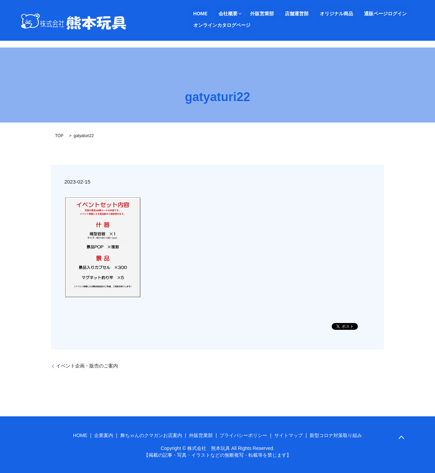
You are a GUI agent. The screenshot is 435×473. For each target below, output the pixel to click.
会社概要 (218, 13)
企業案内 (103, 435)
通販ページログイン (354, 13)
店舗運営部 (278, 13)
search (195, 25)
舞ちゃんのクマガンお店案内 (151, 435)
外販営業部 (249, 13)
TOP (59, 135)
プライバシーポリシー (243, 435)
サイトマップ (288, 435)
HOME (197, 13)
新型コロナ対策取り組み (336, 435)
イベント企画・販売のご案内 (87, 365)
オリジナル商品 (311, 13)
